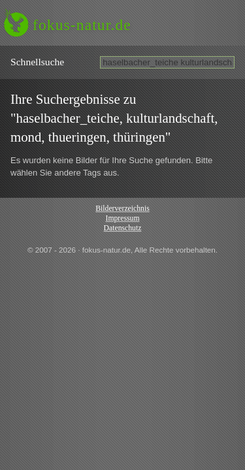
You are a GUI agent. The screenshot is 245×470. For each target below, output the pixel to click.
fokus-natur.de (82, 24)
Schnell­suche (37, 61)
